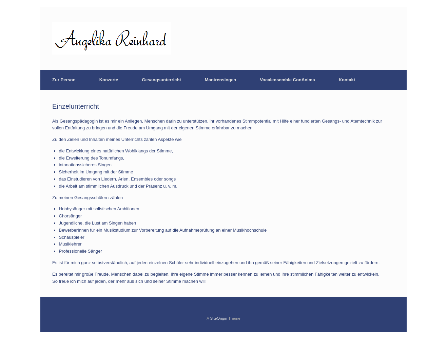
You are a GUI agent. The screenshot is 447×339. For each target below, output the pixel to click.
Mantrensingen (220, 79)
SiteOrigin (218, 318)
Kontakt (347, 79)
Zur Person (64, 79)
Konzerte (108, 79)
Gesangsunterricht (161, 79)
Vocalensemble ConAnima (287, 79)
